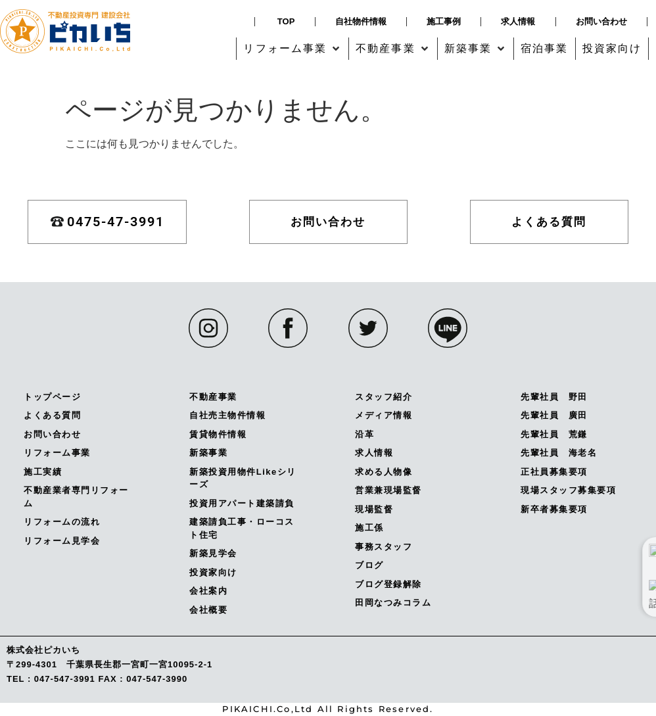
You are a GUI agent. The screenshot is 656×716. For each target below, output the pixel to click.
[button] (292, 48)
